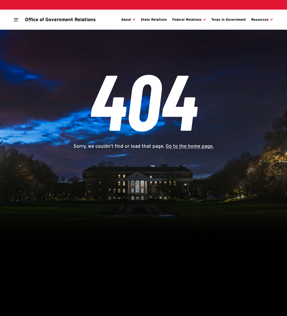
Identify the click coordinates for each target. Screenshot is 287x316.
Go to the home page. (190, 146)
